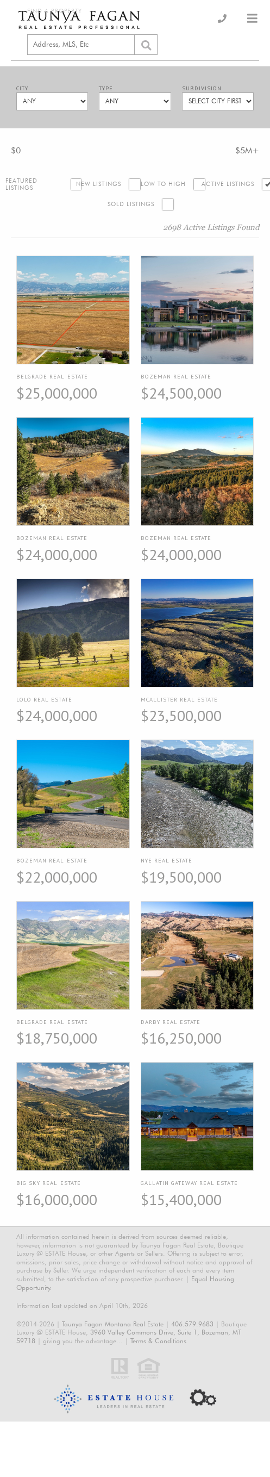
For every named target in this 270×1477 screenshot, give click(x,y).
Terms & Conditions (158, 1341)
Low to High (163, 184)
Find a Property (54, 11)
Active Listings (228, 184)
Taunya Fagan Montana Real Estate (113, 1324)
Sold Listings (131, 204)
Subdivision (202, 88)
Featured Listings (21, 184)
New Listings (98, 184)
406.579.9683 (192, 1324)
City (22, 88)
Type (106, 88)
